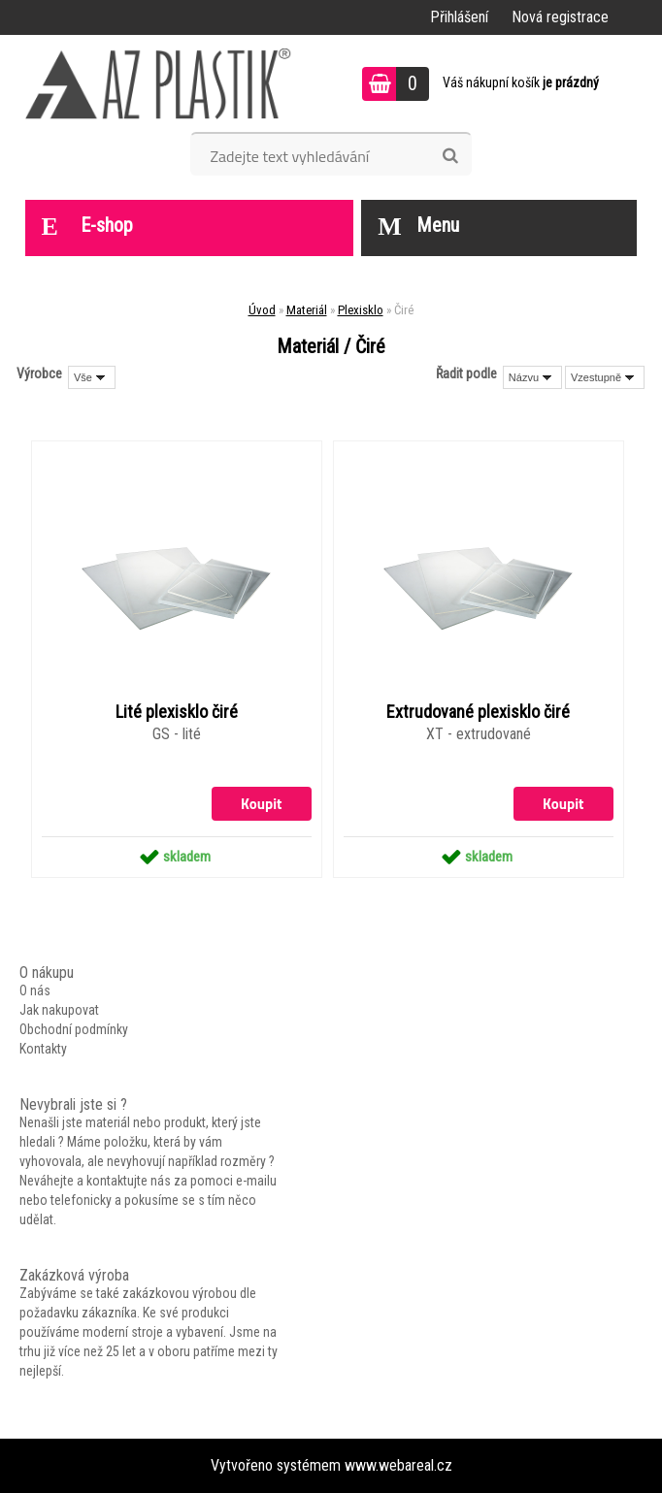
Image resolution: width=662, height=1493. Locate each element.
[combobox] (532, 377)
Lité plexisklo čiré (177, 712)
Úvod (262, 310)
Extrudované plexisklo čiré (478, 712)
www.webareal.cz (398, 1465)
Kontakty (43, 1048)
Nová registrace (560, 17)
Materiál (306, 310)
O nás (34, 990)
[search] (450, 156)
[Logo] (158, 83)
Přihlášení (459, 17)
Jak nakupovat (59, 1010)
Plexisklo (360, 310)
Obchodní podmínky (73, 1029)
